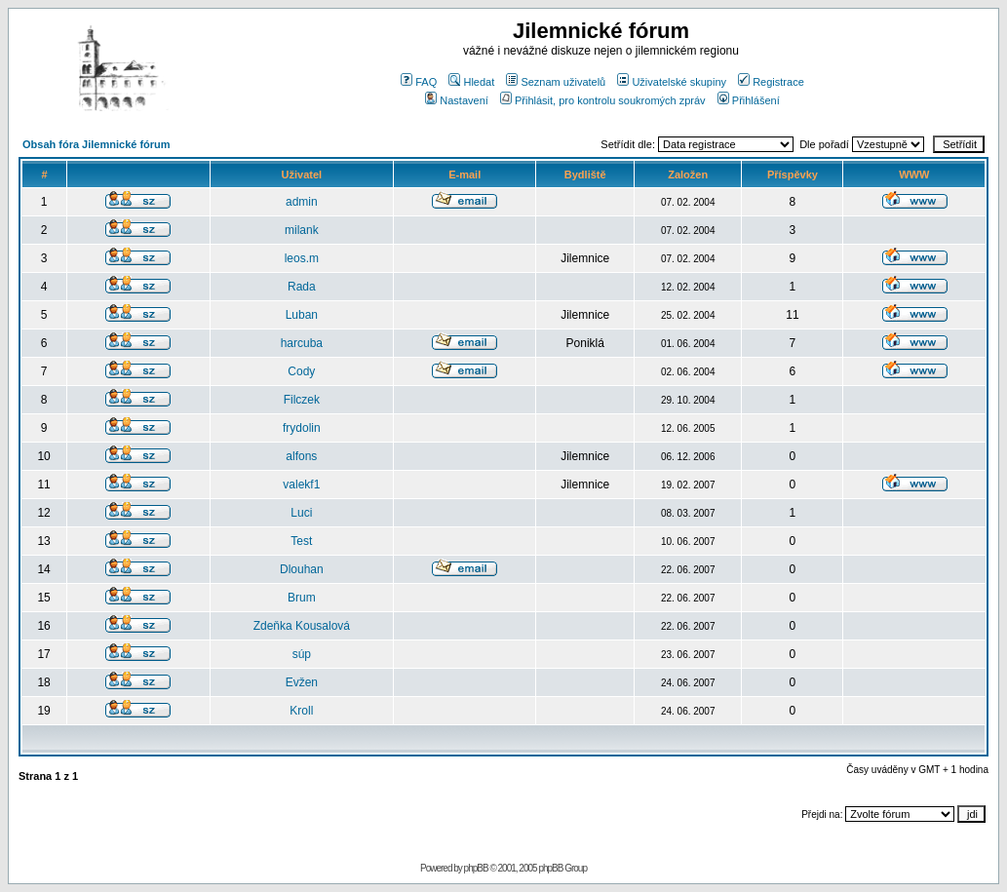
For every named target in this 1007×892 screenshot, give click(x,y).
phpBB (476, 868)
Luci (301, 513)
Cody (301, 371)
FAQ (419, 82)
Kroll (301, 710)
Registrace (771, 82)
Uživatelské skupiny (671, 82)
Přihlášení (748, 100)
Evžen (302, 682)
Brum (302, 597)
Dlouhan (302, 569)
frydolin (302, 428)
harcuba (302, 343)
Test (301, 541)
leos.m (302, 258)
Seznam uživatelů (555, 82)
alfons (301, 456)
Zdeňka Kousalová (301, 626)
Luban (302, 315)
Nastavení (456, 100)
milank (302, 230)
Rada (302, 286)
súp (301, 654)
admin (302, 202)
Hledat (471, 82)
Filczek (302, 400)
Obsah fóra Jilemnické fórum (96, 144)
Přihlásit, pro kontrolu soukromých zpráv (603, 100)
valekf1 (301, 484)
